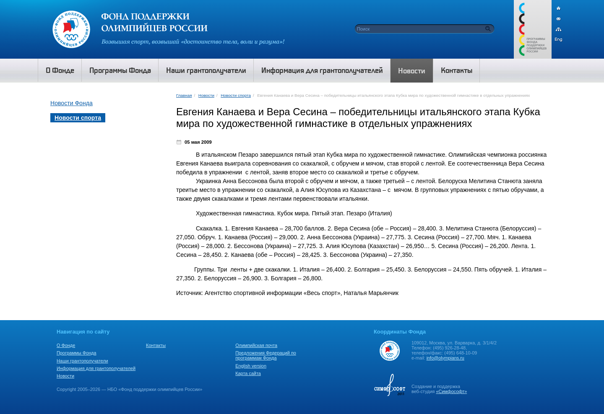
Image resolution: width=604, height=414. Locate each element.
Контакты (156, 345)
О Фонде (66, 345)
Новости (206, 95)
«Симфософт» (451, 391)
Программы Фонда (76, 352)
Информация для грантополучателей (96, 368)
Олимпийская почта (256, 345)
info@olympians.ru (445, 357)
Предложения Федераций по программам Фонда (265, 355)
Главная (184, 95)
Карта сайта (248, 373)
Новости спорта (236, 95)
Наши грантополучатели (82, 360)
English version (250, 365)
